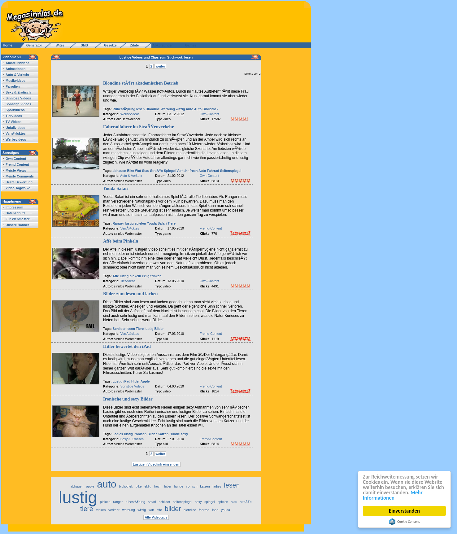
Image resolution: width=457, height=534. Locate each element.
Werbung (168, 109)
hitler (167, 486)
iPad (127, 381)
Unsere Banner (17, 225)
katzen (205, 486)
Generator (31, 45)
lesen (140, 109)
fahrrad (204, 510)
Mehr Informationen (393, 495)
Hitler (135, 381)
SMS (82, 45)
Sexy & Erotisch (18, 92)
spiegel (209, 502)
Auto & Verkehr (17, 75)
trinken (156, 276)
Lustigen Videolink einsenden (156, 464)
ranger (118, 502)
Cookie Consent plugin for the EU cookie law (404, 521)
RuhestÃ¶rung (124, 109)
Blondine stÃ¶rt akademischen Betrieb (140, 83)
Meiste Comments (20, 176)
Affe (115, 276)
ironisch (140, 434)
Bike (130, 171)
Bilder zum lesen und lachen (130, 293)
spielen (140, 223)
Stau (145, 171)
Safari (162, 223)
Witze (58, 45)
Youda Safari (115, 188)
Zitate (133, 45)
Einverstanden (404, 511)
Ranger (118, 223)
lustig (129, 223)
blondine (190, 510)
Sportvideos (15, 110)
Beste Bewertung (19, 182)
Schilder (119, 328)
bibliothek (126, 486)
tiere (86, 509)
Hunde (174, 434)
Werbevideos (16, 139)
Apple (145, 381)
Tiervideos (14, 116)
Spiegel (170, 171)
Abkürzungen (162, 45)
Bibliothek (210, 109)
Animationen (16, 69)
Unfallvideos (15, 127)
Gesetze (109, 45)
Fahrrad (213, 171)
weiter (160, 66)
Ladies (118, 434)
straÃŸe (246, 502)
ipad (215, 510)
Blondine (153, 109)
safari (152, 502)
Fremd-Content (211, 228)
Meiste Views (16, 170)
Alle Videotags (156, 517)
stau (234, 502)
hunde (178, 486)
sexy (184, 434)
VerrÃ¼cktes (16, 133)
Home (7, 45)
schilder (164, 502)
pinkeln (135, 276)
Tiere (172, 223)
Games (189, 45)
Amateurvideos (17, 63)
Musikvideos (15, 80)
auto (106, 484)
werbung (128, 510)
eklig (146, 276)
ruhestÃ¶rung (135, 502)
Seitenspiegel (231, 171)
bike (139, 486)
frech (193, 171)
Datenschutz (15, 213)
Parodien (13, 86)
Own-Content (209, 114)
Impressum (14, 207)
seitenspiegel (182, 502)
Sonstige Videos (18, 104)
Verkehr (182, 171)
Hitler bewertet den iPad (127, 346)
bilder (173, 509)
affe (159, 510)
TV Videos (13, 122)
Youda (152, 223)
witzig (180, 109)
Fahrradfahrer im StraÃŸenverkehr (138, 126)
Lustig (118, 381)
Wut (138, 171)
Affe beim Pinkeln (120, 241)
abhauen (119, 171)
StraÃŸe (156, 171)
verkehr (114, 510)
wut (151, 510)
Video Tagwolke (18, 188)
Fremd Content (17, 164)
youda (225, 510)
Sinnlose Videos (18, 98)
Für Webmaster (17, 219)
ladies (217, 486)
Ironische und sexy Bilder (128, 398)
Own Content (16, 158)
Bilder (159, 328)
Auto (189, 109)
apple (90, 486)
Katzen (163, 434)
